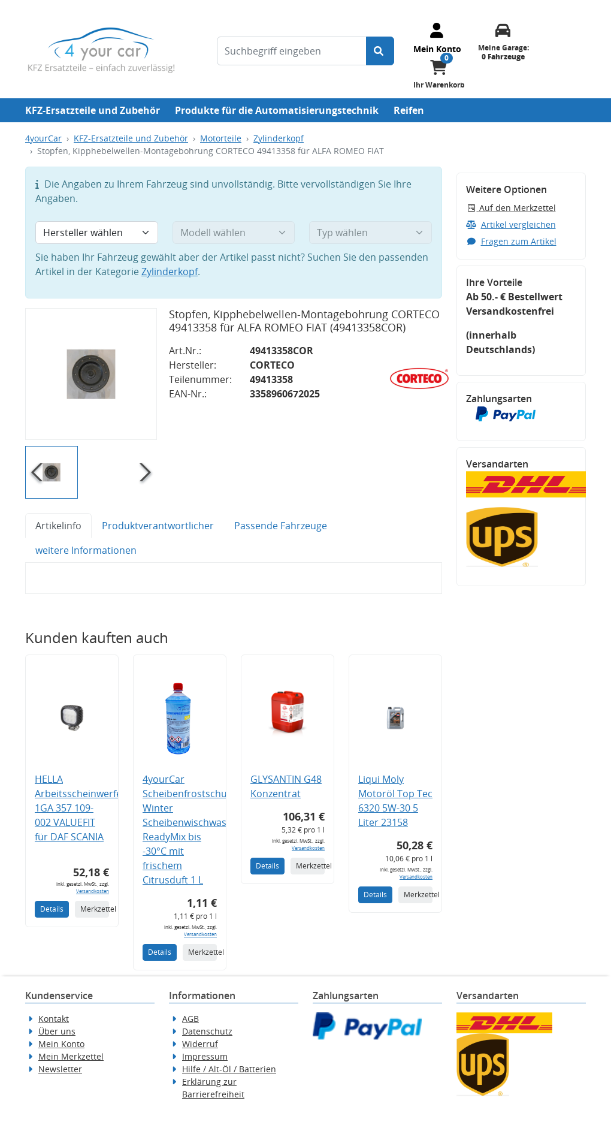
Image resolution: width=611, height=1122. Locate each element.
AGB (190, 1018)
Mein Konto (61, 1043)
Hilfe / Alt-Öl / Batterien (229, 1069)
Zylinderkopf (278, 138)
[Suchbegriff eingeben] (292, 51)
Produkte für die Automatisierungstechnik (277, 110)
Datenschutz (207, 1031)
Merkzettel (94, 909)
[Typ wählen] (370, 232)
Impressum (205, 1056)
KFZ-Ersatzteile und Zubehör (92, 110)
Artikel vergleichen (511, 224)
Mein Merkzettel (71, 1056)
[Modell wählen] (234, 232)
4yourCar (43, 138)
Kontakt (53, 1018)
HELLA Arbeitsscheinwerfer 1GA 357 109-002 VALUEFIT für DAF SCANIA (80, 808)
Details (51, 909)
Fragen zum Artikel (511, 241)
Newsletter (60, 1069)
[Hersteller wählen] (96, 232)
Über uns (56, 1031)
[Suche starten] (380, 51)
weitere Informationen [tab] (86, 550)
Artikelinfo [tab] (58, 525)
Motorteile (220, 138)
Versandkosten (92, 891)
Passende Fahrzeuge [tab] (280, 525)
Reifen (409, 110)
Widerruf (200, 1043)
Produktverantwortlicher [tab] (158, 525)
